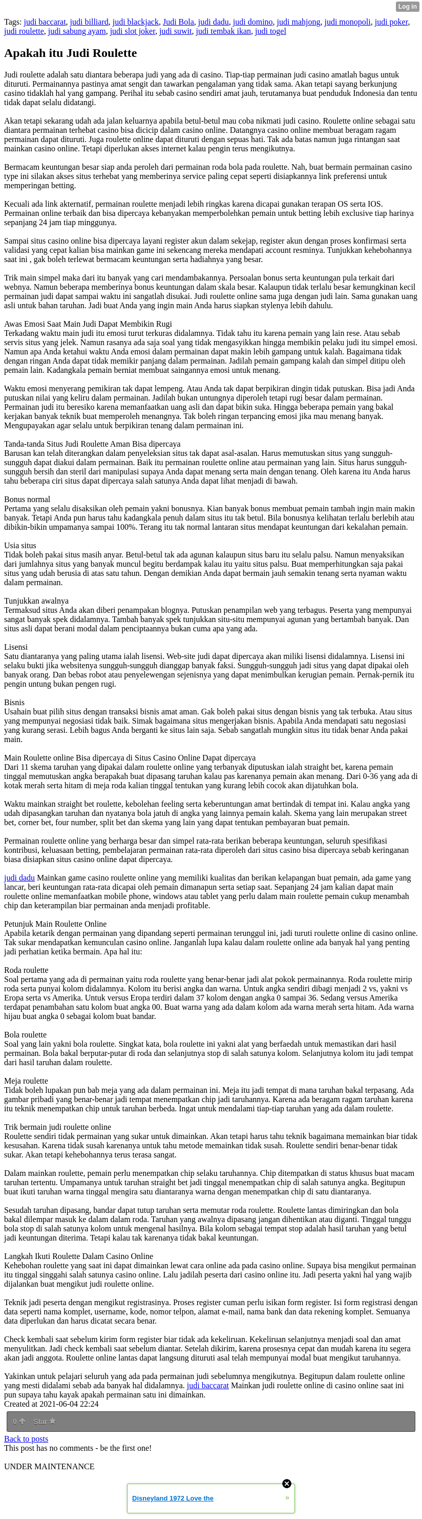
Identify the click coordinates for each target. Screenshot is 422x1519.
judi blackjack (136, 21)
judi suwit (175, 31)
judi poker (391, 21)
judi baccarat (45, 21)
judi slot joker (132, 31)
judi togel (270, 31)
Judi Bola (178, 21)
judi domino (253, 21)
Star (44, 1421)
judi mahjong (299, 21)
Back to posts (26, 1438)
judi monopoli (347, 21)
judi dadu (213, 21)
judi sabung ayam (77, 31)
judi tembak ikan (223, 31)
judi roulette (24, 31)
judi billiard (89, 21)
